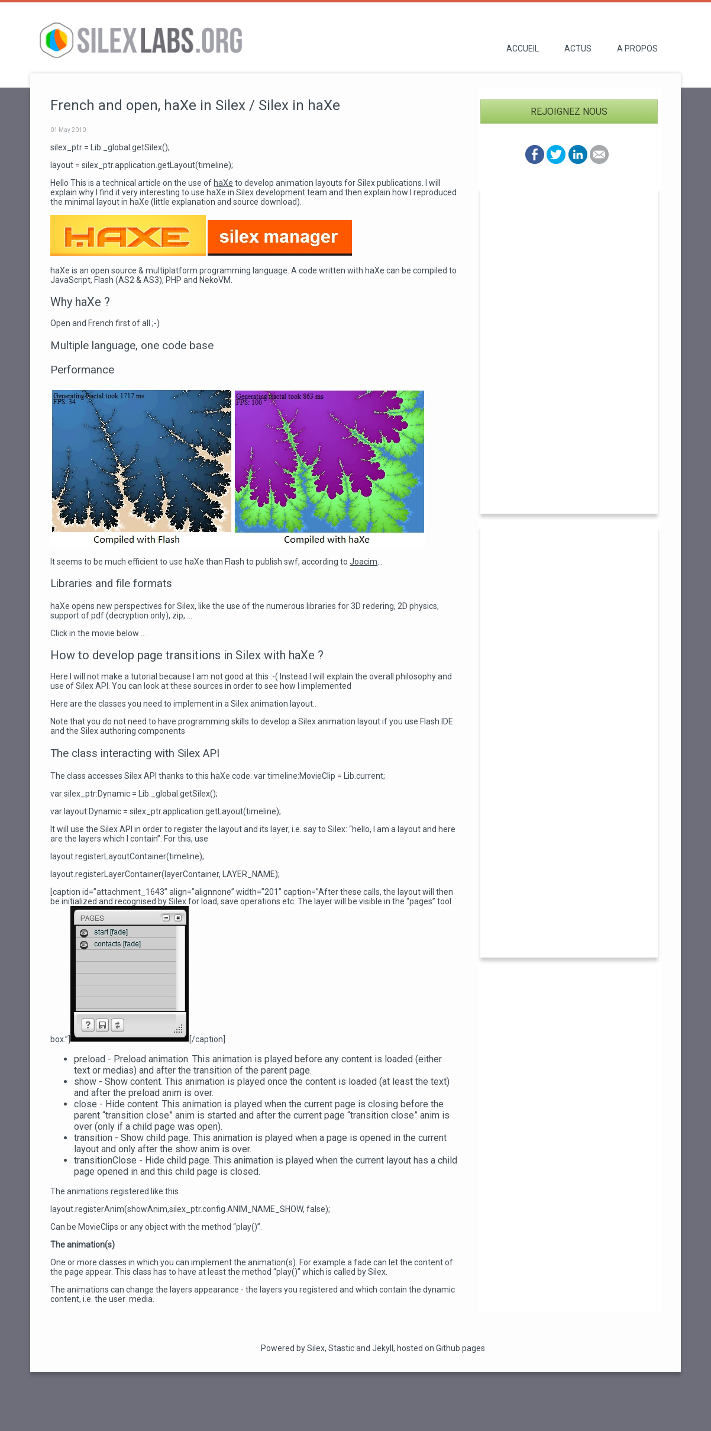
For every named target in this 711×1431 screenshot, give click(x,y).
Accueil (522, 48)
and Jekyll (374, 1348)
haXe (223, 183)
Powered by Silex (293, 1348)
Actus (578, 48)
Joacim (363, 561)
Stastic (341, 1348)
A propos (637, 48)
